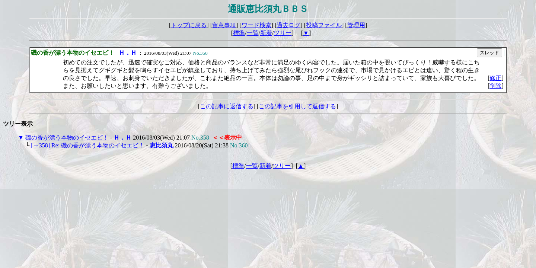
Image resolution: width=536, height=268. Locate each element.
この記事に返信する (226, 106)
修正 (495, 78)
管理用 (356, 25)
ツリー (282, 33)
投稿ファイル (324, 25)
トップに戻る (189, 25)
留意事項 (224, 25)
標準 (239, 33)
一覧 (253, 33)
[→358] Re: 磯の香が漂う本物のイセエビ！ (87, 145)
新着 (266, 33)
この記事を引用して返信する (297, 106)
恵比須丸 (161, 145)
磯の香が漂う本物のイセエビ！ (67, 137)
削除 (495, 86)
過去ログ (288, 25)
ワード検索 (256, 25)
